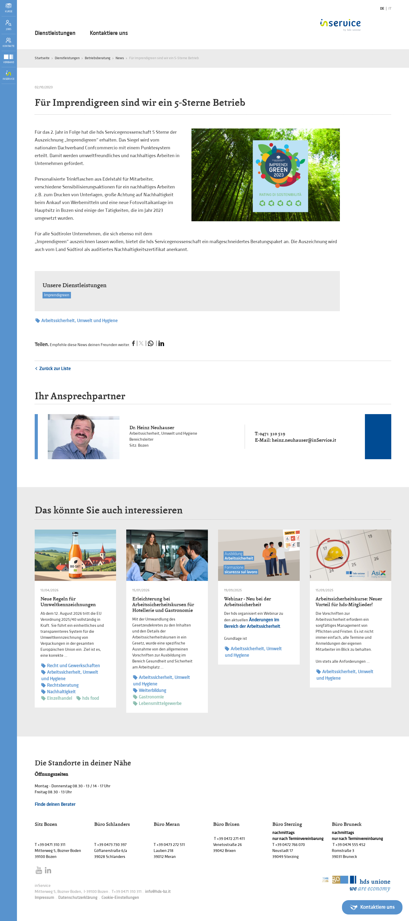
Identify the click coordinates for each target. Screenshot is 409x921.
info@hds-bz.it (158, 891)
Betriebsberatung (97, 58)
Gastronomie (148, 697)
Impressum (44, 897)
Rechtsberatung (60, 685)
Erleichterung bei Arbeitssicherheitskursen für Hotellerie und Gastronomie (163, 604)
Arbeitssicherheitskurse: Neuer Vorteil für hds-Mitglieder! (349, 601)
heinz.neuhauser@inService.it (304, 440)
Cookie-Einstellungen (120, 897)
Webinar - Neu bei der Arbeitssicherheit (247, 601)
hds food (87, 698)
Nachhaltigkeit (58, 692)
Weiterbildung (149, 690)
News (120, 58)
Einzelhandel (56, 698)
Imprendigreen (56, 295)
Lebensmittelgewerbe (157, 703)
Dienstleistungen (55, 33)
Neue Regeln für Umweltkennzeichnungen (68, 601)
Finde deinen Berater (55, 804)
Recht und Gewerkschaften (70, 665)
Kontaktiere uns (109, 33)
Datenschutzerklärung (77, 897)
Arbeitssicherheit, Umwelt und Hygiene (76, 320)
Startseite (42, 58)
